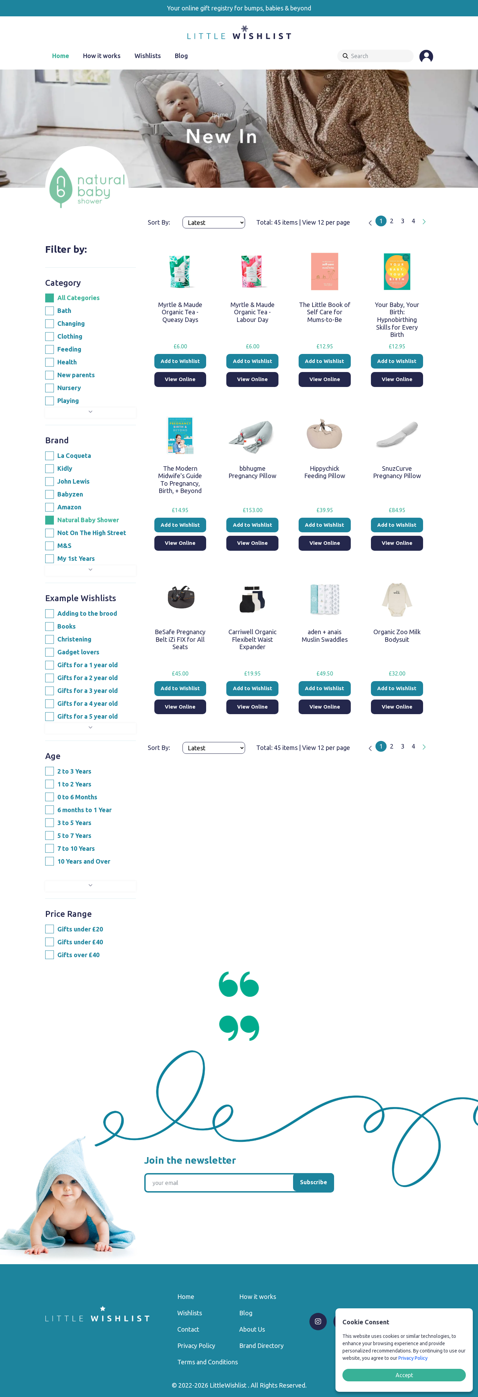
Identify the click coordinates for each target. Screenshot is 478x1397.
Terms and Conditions (207, 1361)
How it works (102, 55)
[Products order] (214, 222)
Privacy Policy (196, 1345)
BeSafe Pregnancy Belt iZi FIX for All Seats (180, 639)
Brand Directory (261, 1345)
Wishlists (148, 55)
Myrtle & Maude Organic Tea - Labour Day (252, 312)
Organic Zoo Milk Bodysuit (397, 635)
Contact (188, 1329)
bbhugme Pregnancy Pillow (252, 472)
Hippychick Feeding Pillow (324, 472)
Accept (404, 1375)
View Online (180, 379)
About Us (252, 1329)
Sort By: (159, 222)
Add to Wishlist (180, 361)
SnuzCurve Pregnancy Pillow (397, 472)
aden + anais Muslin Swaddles (325, 635)
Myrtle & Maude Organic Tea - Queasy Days (180, 312)
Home (60, 55)
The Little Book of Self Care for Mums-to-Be (324, 312)
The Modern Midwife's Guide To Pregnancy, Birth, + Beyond (180, 479)
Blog (181, 55)
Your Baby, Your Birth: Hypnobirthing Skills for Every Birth (397, 319)
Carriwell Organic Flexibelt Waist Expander (252, 639)
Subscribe (313, 1182)
